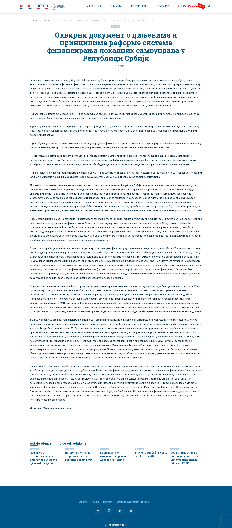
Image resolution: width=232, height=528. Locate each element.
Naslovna (94, 6)
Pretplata (139, 6)
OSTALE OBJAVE (41, 443)
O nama (116, 6)
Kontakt (162, 6)
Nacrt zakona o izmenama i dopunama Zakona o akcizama (114, 456)
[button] (209, 6)
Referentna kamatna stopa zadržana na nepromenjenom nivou (79, 456)
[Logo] (42, 6)
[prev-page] (32, 470)
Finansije (45, 20)
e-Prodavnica (188, 6)
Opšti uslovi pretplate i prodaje (134, 501)
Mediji (95, 501)
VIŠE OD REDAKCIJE (73, 443)
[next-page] (37, 470)
